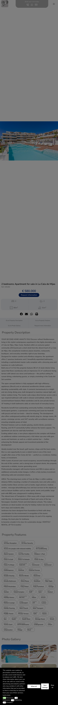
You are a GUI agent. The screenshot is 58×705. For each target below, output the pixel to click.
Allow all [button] (34, 686)
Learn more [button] (6, 695)
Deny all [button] (52, 686)
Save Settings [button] (45, 686)
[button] (4, 698)
